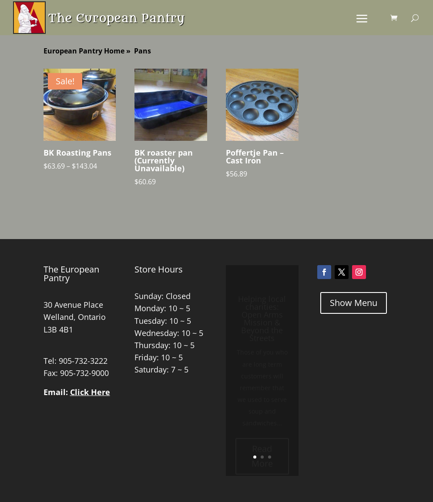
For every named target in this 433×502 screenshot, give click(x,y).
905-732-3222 (83, 361)
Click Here (90, 392)
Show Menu (353, 303)
